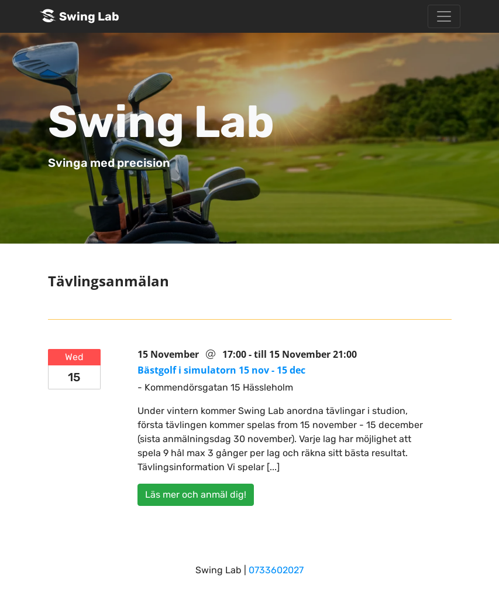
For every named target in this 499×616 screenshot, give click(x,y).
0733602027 (276, 570)
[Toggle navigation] (444, 16)
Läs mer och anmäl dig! (195, 494)
